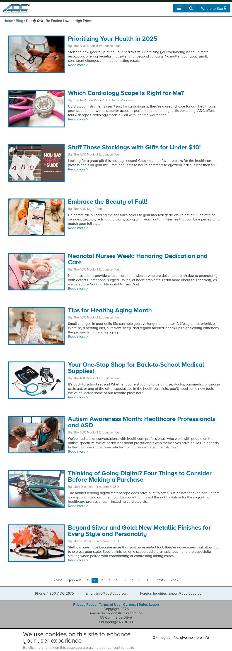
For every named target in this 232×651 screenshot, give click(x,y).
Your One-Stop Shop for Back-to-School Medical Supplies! (136, 368)
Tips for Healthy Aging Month (110, 310)
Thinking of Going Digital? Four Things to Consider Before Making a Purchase (140, 476)
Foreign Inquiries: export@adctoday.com (172, 593)
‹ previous (74, 580)
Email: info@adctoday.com (107, 593)
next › (161, 580)
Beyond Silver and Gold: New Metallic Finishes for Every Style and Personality (139, 531)
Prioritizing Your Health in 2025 (112, 39)
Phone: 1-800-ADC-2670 (54, 593)
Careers (129, 604)
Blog (19, 21)
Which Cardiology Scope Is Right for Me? (126, 93)
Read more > (78, 65)
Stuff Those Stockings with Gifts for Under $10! (134, 147)
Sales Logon (149, 604)
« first (58, 580)
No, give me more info (191, 637)
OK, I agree (162, 637)
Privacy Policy (85, 604)
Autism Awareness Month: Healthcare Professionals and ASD (141, 422)
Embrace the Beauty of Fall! (107, 202)
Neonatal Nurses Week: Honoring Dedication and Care (138, 259)
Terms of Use (110, 604)
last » (174, 580)
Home (8, 21)
